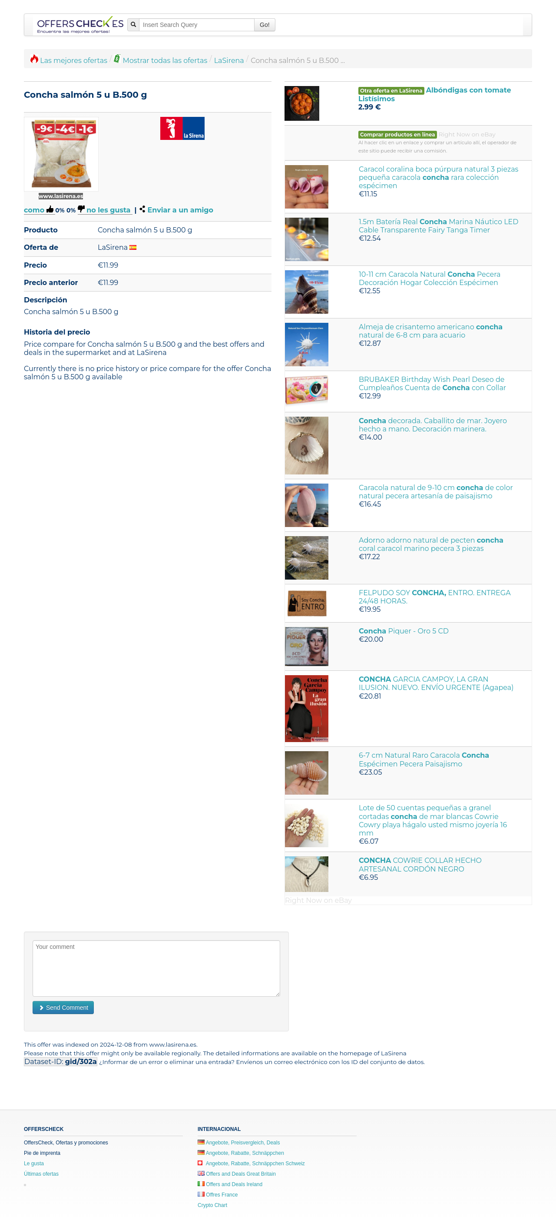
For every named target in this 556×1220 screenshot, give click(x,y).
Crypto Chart (212, 1205)
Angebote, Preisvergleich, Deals (239, 1143)
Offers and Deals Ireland (230, 1184)
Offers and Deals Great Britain (237, 1174)
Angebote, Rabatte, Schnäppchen (241, 1153)
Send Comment (63, 1007)
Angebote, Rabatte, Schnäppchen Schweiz (251, 1163)
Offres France (218, 1195)
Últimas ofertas (41, 1174)
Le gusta (34, 1163)
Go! (265, 24)
